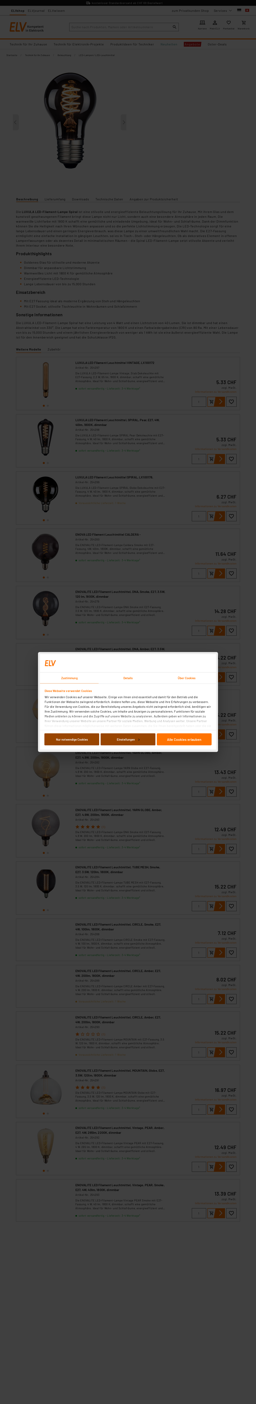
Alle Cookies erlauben (184, 739)
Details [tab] (128, 678)
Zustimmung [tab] (69, 678)
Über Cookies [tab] (186, 678)
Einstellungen (128, 739)
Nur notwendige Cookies (72, 739)
